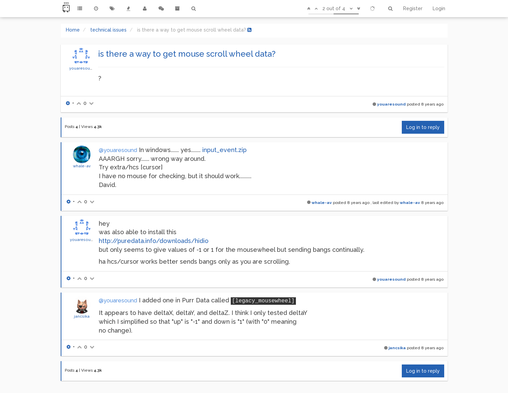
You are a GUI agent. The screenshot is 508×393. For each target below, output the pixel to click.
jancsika (82, 316)
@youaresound (118, 150)
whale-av (82, 166)
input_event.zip (224, 149)
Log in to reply (423, 127)
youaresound (82, 68)
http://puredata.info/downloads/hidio (153, 240)
